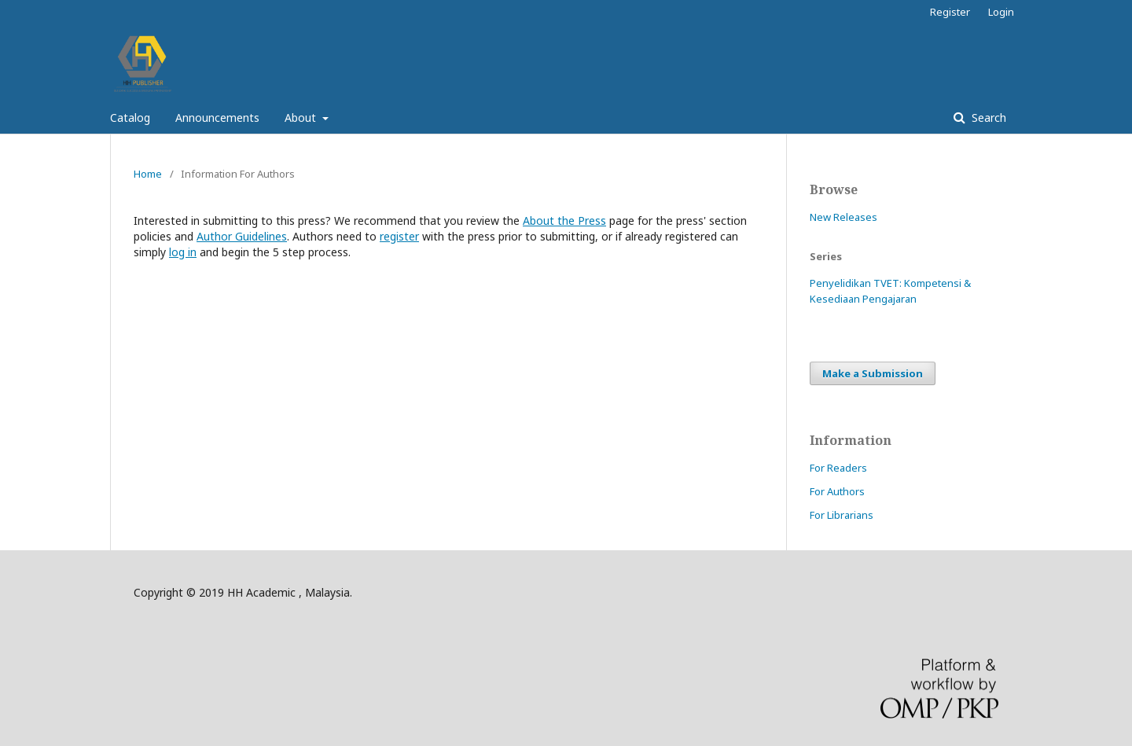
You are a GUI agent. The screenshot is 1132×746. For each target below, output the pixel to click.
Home (148, 174)
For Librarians (841, 515)
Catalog (130, 117)
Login (1001, 12)
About (302, 117)
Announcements (217, 117)
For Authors (837, 491)
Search (987, 117)
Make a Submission (872, 373)
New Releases (843, 217)
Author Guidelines (242, 236)
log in (183, 251)
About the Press (564, 220)
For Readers (838, 468)
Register (950, 12)
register (399, 236)
